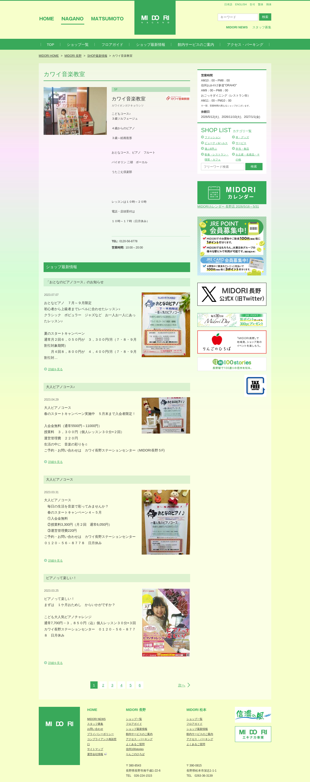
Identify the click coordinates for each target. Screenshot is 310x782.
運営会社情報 (95, 754)
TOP (50, 44)
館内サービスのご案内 (196, 44)
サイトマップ (95, 749)
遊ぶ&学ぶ (211, 148)
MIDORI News (237, 27)
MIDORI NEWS (96, 719)
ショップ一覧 (78, 44)
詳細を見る (55, 369)
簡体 (268, 4)
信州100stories (135, 749)
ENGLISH (241, 4)
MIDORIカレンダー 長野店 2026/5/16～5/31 (228, 206)
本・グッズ (242, 137)
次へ (181, 685)
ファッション (213, 137)
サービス (241, 143)
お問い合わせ (95, 728)
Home (92, 710)
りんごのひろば (135, 754)
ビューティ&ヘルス (216, 143)
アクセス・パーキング (245, 44)
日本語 (228, 4)
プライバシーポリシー (100, 734)
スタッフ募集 (261, 27)
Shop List (226, 130)
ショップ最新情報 (150, 44)
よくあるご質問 (135, 744)
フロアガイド (112, 44)
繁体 (260, 4)
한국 (252, 4)
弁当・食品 (242, 148)
